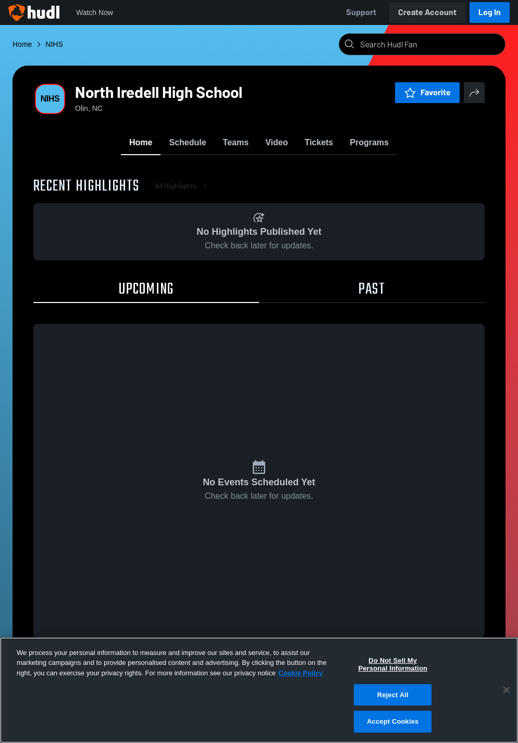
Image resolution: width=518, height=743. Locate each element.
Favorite (427, 92)
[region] (259, 690)
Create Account (427, 12)
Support (361, 12)
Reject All (393, 695)
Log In (489, 12)
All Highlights (183, 187)
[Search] (430, 44)
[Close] (506, 689)
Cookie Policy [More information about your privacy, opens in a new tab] (300, 673)
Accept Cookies (392, 721)
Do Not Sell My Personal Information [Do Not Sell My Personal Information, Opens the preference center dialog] (392, 665)
